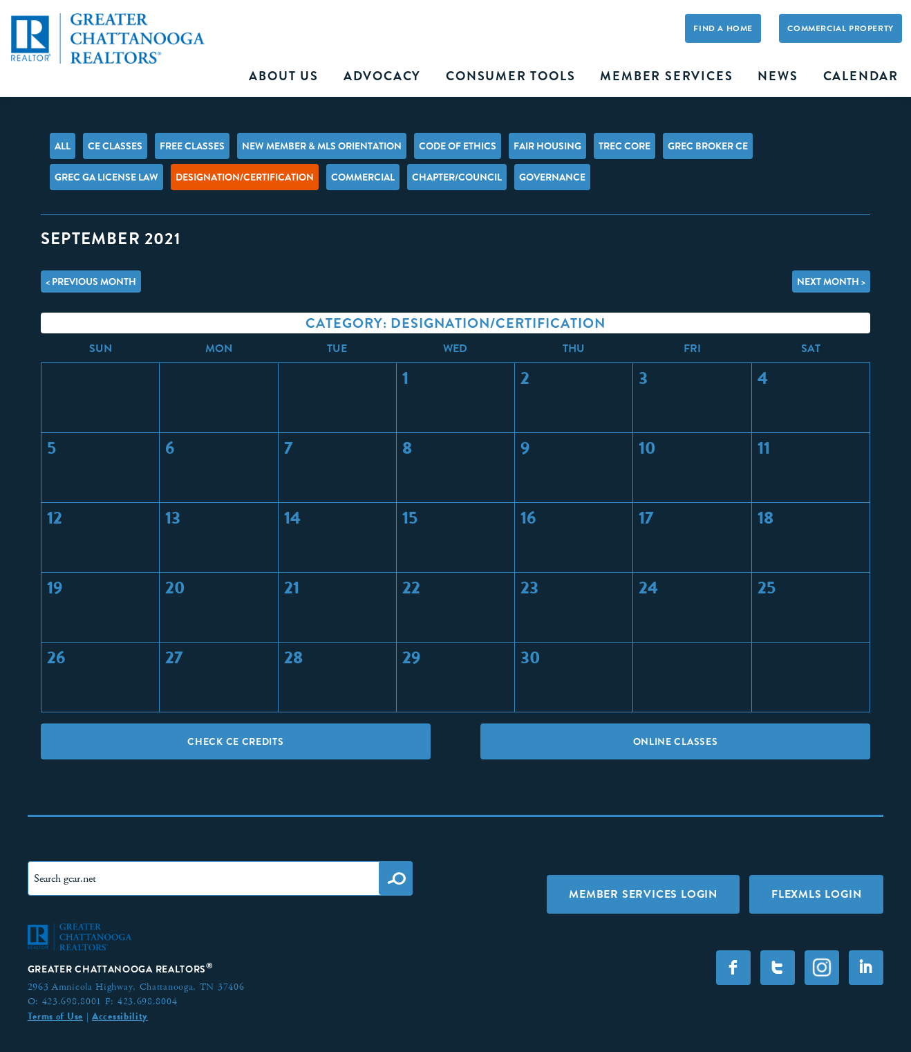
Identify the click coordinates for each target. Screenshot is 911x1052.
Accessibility (120, 1016)
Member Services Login (643, 894)
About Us (283, 76)
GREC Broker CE (708, 146)
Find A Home (723, 28)
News (778, 76)
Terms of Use (55, 1016)
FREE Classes (192, 146)
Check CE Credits (235, 741)
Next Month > (831, 281)
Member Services (666, 76)
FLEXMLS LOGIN (816, 894)
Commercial (363, 177)
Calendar (861, 76)
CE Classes (115, 146)
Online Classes (675, 741)
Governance (552, 177)
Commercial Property (840, 28)
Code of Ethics (457, 146)
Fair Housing (547, 146)
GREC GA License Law (106, 177)
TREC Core (624, 146)
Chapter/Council (457, 177)
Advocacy (382, 76)
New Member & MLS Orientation (322, 146)
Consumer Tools (510, 76)
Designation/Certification (245, 177)
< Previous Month (91, 281)
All (63, 146)
